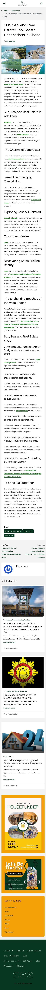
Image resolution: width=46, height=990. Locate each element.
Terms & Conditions (11, 956)
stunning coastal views (16, 159)
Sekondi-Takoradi (10, 218)
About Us (20, 951)
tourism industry (23, 134)
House (7, 912)
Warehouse (9, 932)
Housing (20, 620)
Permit (17, 691)
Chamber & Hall (10, 908)
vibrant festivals (22, 411)
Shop (6, 928)
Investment (28, 531)
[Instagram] (23, 975)
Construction (10, 691)
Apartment (9, 916)
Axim (6, 242)
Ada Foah (7, 122)
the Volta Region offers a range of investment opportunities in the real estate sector (21, 324)
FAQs (25, 956)
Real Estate (16, 11)
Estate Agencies (34, 951)
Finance (14, 620)
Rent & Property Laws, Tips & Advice (17, 961)
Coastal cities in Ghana (13, 531)
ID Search (20, 966)
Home (6, 11)
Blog (38, 961)
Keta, (6, 271)
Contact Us (7, 966)
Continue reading (9, 642)
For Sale (6, 951)
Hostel (7, 920)
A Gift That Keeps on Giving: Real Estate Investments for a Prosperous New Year (22, 763)
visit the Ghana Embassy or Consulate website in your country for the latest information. (22, 474)
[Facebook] (16, 975)
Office (7, 924)
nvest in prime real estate (13, 84)
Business (8, 620)
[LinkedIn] (30, 975)
